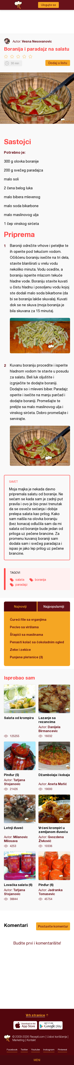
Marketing (18, 1040)
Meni (37, 1060)
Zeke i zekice (20, 649)
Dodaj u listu (57, 63)
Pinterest (62, 1049)
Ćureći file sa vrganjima (28, 619)
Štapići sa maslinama (26, 634)
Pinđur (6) (54, 876)
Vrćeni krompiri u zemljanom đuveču (54, 821)
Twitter (24, 1049)
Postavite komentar (53, 926)
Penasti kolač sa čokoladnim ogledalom (37, 642)
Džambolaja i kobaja (54, 766)
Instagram (48, 1049)
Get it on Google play (51, 1025)
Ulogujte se (48, 5)
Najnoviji (20, 606)
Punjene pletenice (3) (26, 657)
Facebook (12, 1049)
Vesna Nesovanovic (37, 41)
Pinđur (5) (20, 766)
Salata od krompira (20, 711)
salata (19, 579)
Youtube (35, 1049)
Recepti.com (7, 1038)
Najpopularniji (53, 606)
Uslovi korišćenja (57, 1036)
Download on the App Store (25, 1025)
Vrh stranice (35, 1015)
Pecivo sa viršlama (24, 627)
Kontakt (31, 1040)
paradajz (21, 584)
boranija (40, 579)
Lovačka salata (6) (20, 876)
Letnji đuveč (20, 821)
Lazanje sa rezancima (54, 711)
